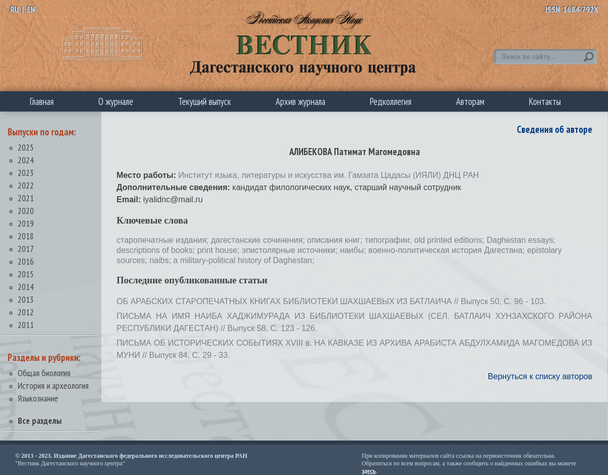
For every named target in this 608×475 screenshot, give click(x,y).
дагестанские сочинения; (259, 240)
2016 (26, 261)
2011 (26, 325)
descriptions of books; (157, 250)
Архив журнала (300, 101)
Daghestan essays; (520, 240)
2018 (26, 236)
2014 (26, 287)
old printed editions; (450, 240)
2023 (26, 172)
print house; (219, 250)
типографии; (389, 240)
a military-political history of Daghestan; (243, 260)
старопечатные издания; (164, 240)
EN (31, 9)
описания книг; (336, 240)
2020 (26, 210)
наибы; (354, 250)
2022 (26, 185)
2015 (26, 274)
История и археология (53, 385)
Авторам (470, 101)
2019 (26, 223)
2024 (26, 160)
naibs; (161, 260)
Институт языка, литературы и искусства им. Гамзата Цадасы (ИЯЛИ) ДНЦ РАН (328, 175)
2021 (26, 198)
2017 (26, 248)
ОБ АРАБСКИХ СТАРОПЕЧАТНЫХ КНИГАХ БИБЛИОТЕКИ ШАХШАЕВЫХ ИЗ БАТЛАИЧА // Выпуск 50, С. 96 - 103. (331, 301)
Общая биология (44, 373)
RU (14, 9)
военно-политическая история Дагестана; (447, 250)
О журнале (115, 101)
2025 (26, 147)
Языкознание (38, 398)
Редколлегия (390, 101)
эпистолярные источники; (291, 250)
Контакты (545, 101)
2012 (26, 312)
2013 (26, 299)
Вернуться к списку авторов (540, 376)
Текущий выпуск (204, 101)
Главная (42, 101)
